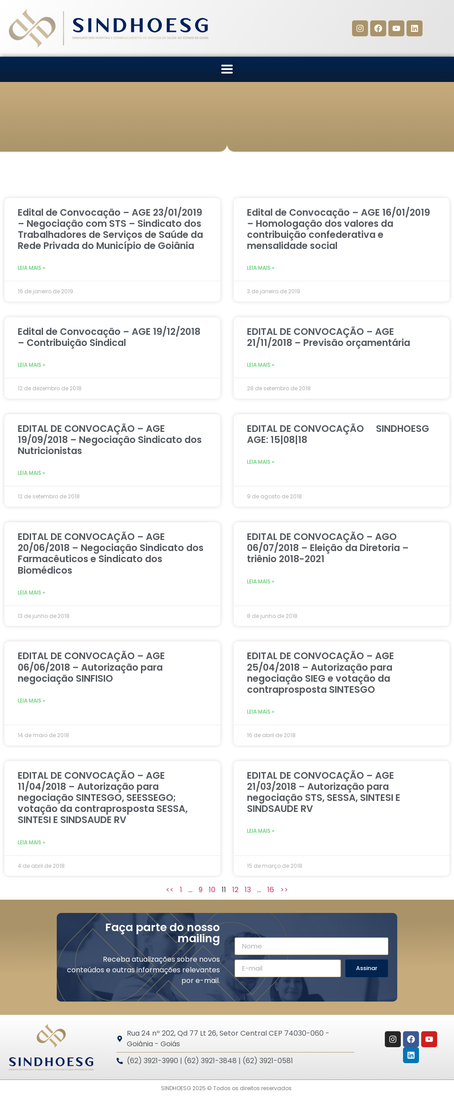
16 (270, 890)
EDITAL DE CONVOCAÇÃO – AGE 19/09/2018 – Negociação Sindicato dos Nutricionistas (110, 439)
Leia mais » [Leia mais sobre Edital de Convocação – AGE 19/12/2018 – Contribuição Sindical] (31, 365)
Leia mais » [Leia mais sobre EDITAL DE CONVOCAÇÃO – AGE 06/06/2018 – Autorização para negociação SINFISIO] (31, 700)
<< (170, 890)
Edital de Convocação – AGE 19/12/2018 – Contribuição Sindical (109, 337)
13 (248, 890)
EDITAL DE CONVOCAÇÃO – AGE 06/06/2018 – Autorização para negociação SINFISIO (91, 666)
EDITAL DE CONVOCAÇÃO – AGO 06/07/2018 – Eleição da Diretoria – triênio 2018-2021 (328, 547)
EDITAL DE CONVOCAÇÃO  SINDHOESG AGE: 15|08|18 (338, 434)
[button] (227, 69)
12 (235, 890)
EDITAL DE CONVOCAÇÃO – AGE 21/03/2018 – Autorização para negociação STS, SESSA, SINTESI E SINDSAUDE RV (323, 792)
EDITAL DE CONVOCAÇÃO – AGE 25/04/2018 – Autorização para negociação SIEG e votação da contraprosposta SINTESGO (320, 672)
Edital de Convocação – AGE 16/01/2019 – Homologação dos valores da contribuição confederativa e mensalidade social (338, 229)
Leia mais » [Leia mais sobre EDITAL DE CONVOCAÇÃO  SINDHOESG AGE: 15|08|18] (260, 462)
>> (284, 890)
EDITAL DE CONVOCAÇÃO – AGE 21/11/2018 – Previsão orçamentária (328, 337)
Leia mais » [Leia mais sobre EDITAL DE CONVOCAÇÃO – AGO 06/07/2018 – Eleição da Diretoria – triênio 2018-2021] (260, 581)
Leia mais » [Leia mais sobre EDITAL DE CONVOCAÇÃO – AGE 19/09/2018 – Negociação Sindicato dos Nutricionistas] (31, 473)
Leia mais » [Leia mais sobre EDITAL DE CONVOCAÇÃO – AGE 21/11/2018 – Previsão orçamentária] (260, 365)
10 (212, 890)
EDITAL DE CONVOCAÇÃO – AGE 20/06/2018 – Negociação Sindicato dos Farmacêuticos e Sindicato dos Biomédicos (111, 553)
